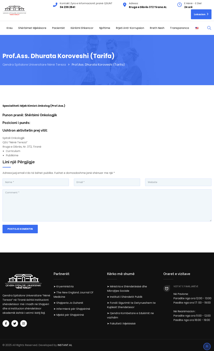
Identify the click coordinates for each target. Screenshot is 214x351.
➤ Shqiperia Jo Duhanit (68, 303)
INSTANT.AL (65, 345)
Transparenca (179, 28)
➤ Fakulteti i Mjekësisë (121, 323)
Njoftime (104, 28)
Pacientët (58, 28)
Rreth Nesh (157, 28)
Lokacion (201, 14)
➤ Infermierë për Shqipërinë (72, 309)
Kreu (10, 28)
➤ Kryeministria (64, 286)
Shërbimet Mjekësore (32, 28)
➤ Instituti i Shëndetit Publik (124, 297)
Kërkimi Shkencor (82, 28)
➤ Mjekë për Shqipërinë (69, 315)
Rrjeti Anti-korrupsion (130, 28)
